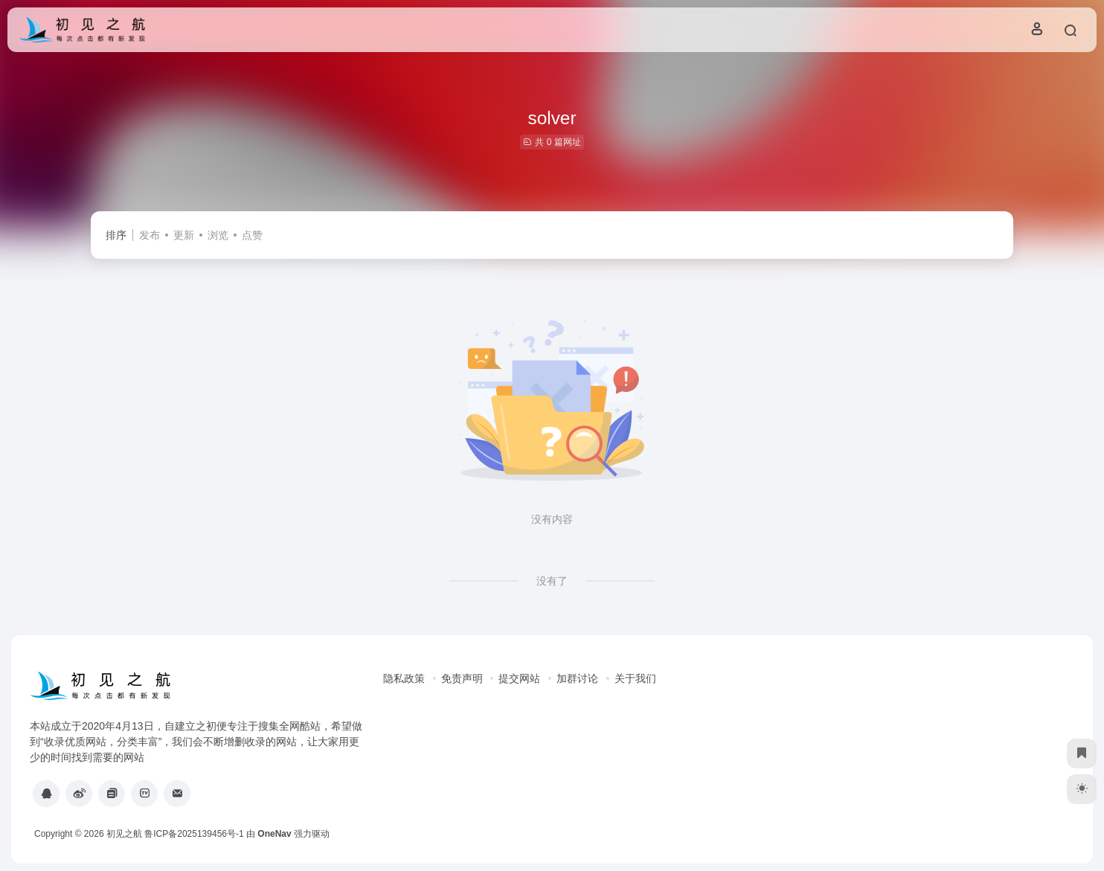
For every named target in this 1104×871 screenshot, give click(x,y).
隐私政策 (404, 678)
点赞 (252, 235)
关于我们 (635, 678)
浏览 (218, 235)
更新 (183, 235)
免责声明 (462, 678)
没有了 (552, 581)
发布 (149, 235)
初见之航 (124, 834)
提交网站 (519, 678)
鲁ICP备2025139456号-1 (193, 834)
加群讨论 (577, 678)
